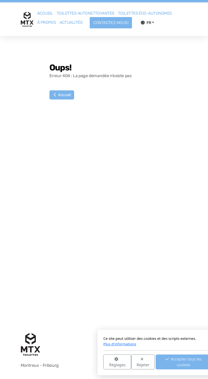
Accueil (62, 95)
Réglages (64, 362)
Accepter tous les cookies (130, 361)
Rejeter (89, 362)
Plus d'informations (66, 344)
